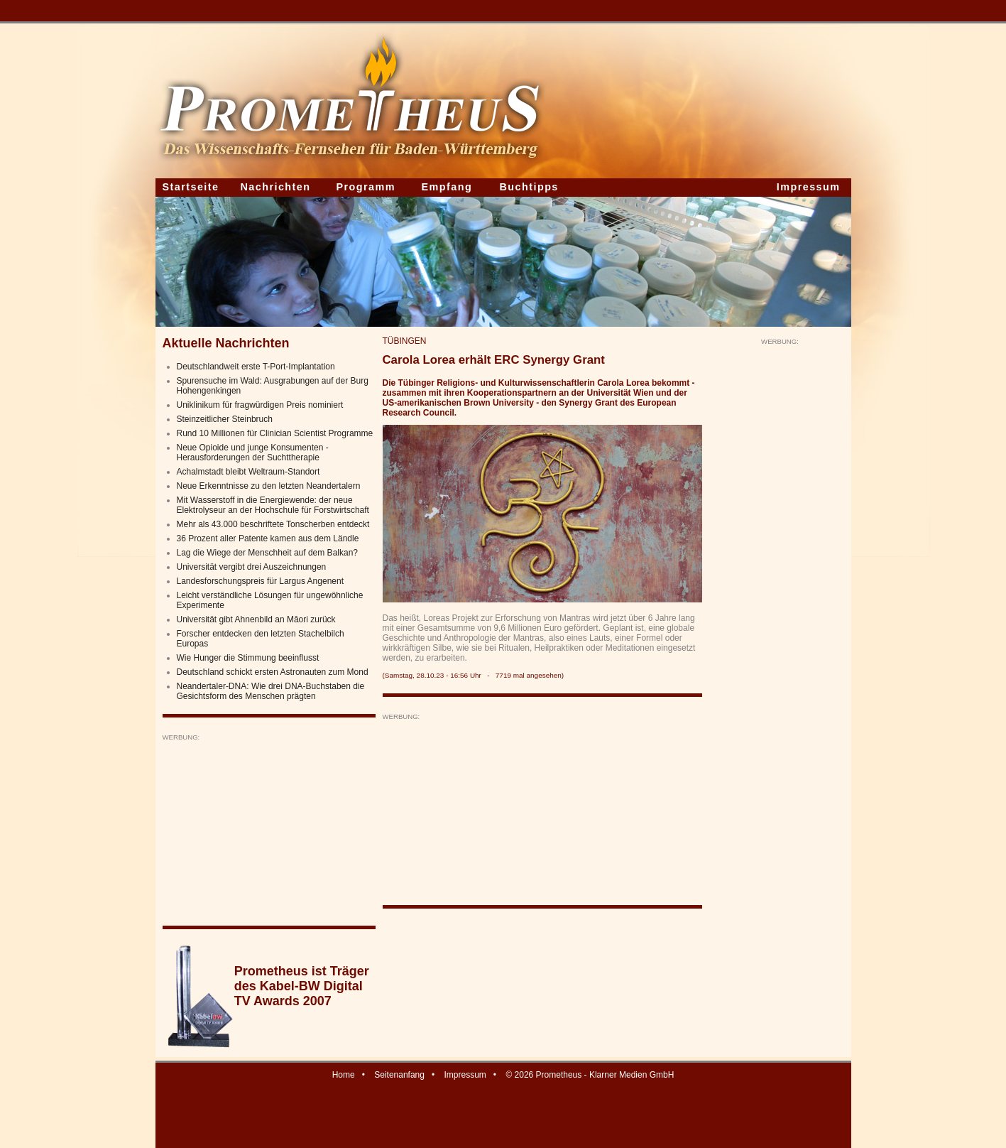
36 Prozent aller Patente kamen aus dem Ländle (268, 538)
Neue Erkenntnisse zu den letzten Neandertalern (269, 486)
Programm (366, 187)
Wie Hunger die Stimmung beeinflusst (248, 658)
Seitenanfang (399, 1075)
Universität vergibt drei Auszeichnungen (252, 567)
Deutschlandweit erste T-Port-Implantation (256, 367)
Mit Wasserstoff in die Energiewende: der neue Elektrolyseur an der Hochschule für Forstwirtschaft (273, 505)
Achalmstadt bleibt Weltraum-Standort (248, 472)
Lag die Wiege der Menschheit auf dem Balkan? (268, 553)
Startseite (191, 187)
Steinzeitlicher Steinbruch (225, 419)
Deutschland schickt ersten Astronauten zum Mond (272, 672)
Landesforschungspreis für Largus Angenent (260, 581)
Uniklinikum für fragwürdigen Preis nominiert (260, 405)
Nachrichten (276, 187)
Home (343, 1075)
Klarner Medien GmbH (631, 1075)
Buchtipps (529, 187)
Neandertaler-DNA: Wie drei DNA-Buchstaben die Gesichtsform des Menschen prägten (271, 691)
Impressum (809, 187)
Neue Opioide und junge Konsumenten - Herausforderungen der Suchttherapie (253, 452)
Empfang (447, 187)
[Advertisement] (269, 830)
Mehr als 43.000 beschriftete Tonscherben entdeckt (273, 524)
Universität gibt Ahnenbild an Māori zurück (256, 619)
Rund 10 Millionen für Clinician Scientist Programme (275, 433)
